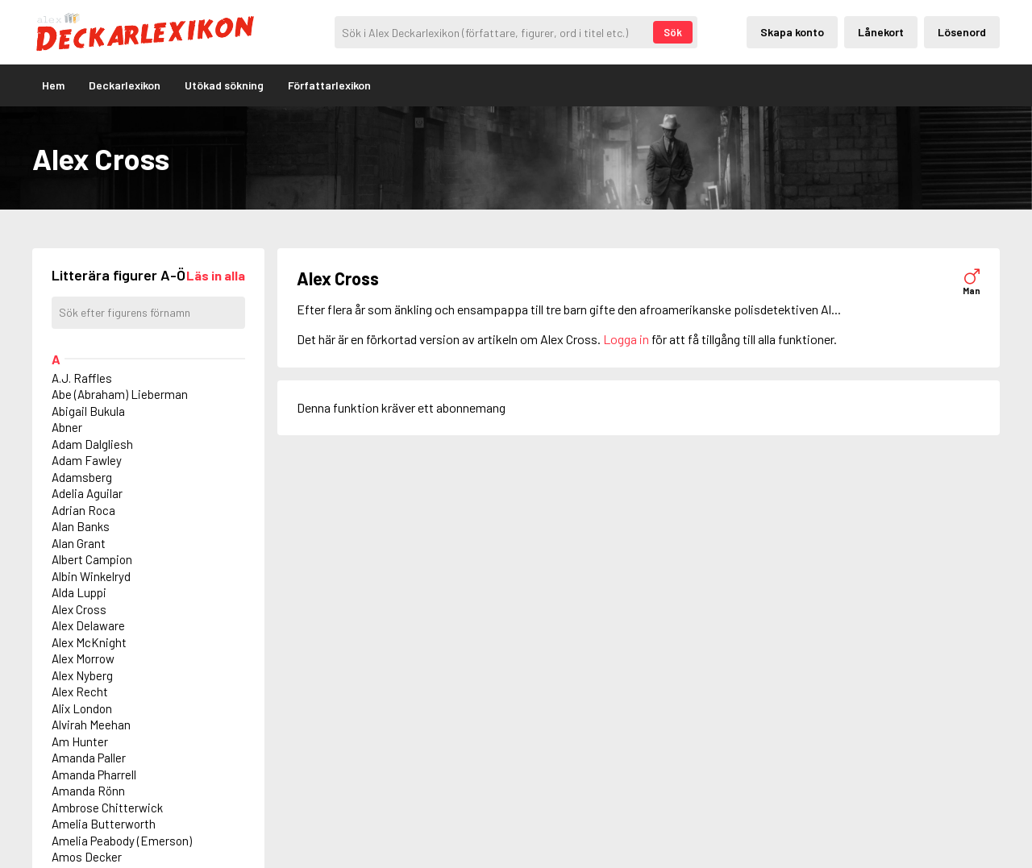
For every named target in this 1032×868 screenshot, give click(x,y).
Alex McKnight (89, 642)
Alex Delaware (88, 625)
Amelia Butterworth (104, 823)
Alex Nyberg (82, 675)
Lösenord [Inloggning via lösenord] (962, 32)
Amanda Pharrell (94, 774)
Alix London (82, 708)
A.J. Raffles (82, 378)
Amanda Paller (89, 757)
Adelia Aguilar (87, 493)
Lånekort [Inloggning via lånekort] (881, 32)
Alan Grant (79, 543)
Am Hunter (80, 741)
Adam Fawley (87, 460)
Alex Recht (80, 691)
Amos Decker (87, 856)
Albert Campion (92, 559)
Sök (673, 32)
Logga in (626, 339)
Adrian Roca (83, 510)
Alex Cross (79, 609)
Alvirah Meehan (91, 724)
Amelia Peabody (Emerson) (122, 840)
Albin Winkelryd (91, 576)
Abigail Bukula (88, 411)
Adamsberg (82, 477)
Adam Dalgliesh (92, 444)
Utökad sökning (224, 85)
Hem (53, 85)
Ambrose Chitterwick (107, 807)
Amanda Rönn (88, 790)
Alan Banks (81, 526)
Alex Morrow (83, 658)
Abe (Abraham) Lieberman (120, 394)
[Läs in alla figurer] (215, 275)
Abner (67, 427)
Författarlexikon (329, 85)
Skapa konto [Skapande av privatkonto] (792, 32)
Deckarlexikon (124, 85)
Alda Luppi (79, 592)
